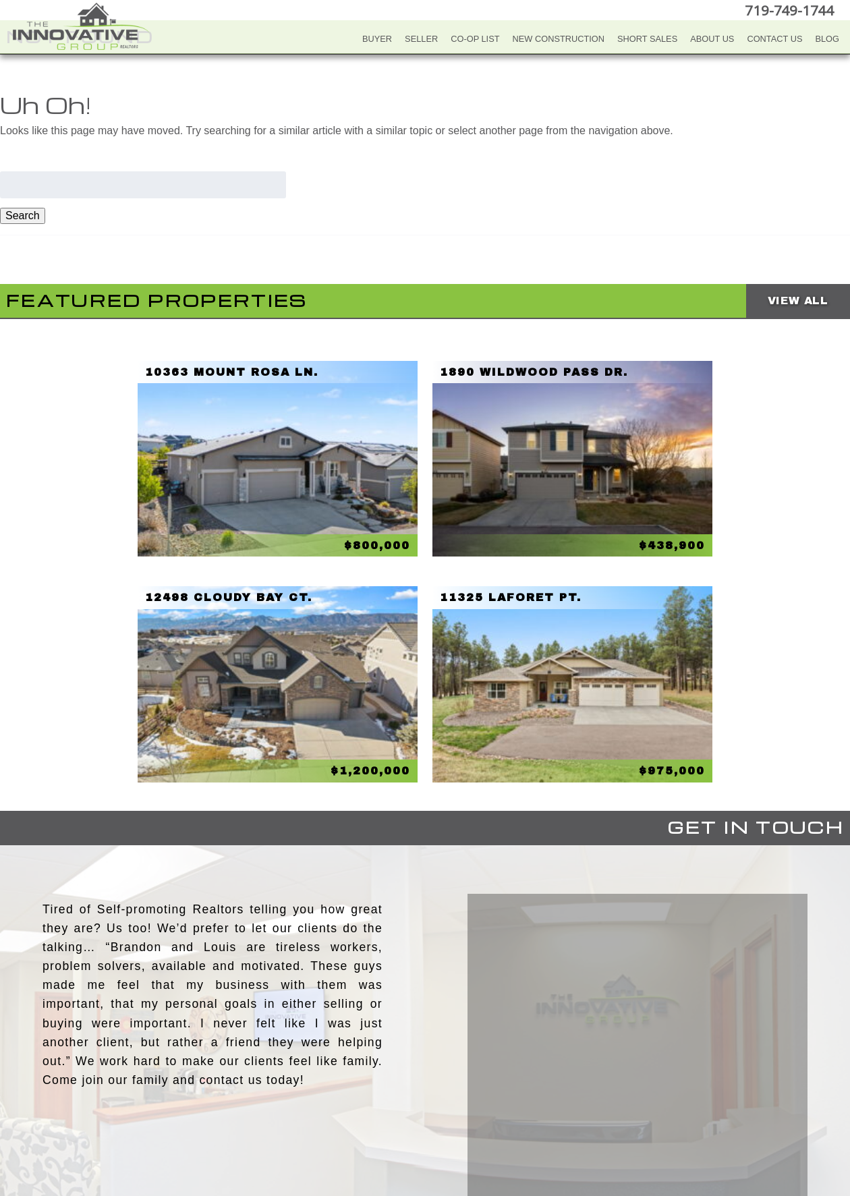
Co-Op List (475, 39)
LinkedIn (450, 1121)
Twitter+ (423, 1121)
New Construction (559, 39)
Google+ (477, 1121)
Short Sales (647, 39)
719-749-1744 (792, 10)
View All (798, 300)
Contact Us (774, 39)
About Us (712, 39)
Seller (421, 39)
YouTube (396, 1121)
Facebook (369, 1121)
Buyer (377, 39)
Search (22, 215)
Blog (827, 39)
